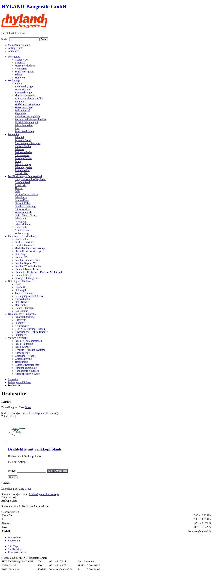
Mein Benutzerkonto (19, 45)
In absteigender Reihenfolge (44, 413)
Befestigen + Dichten (19, 382)
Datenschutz (14, 537)
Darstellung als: (9, 407)
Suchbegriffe (15, 549)
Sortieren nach (9, 413)
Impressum (14, 540)
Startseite (13, 379)
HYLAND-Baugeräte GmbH (34, 6)
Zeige (4, 416)
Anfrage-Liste (15, 48)
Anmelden (13, 51)
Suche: (5, 39)
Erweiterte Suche (17, 552)
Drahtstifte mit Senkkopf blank (34, 449)
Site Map (13, 546)
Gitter (28, 407)
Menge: (12, 470)
